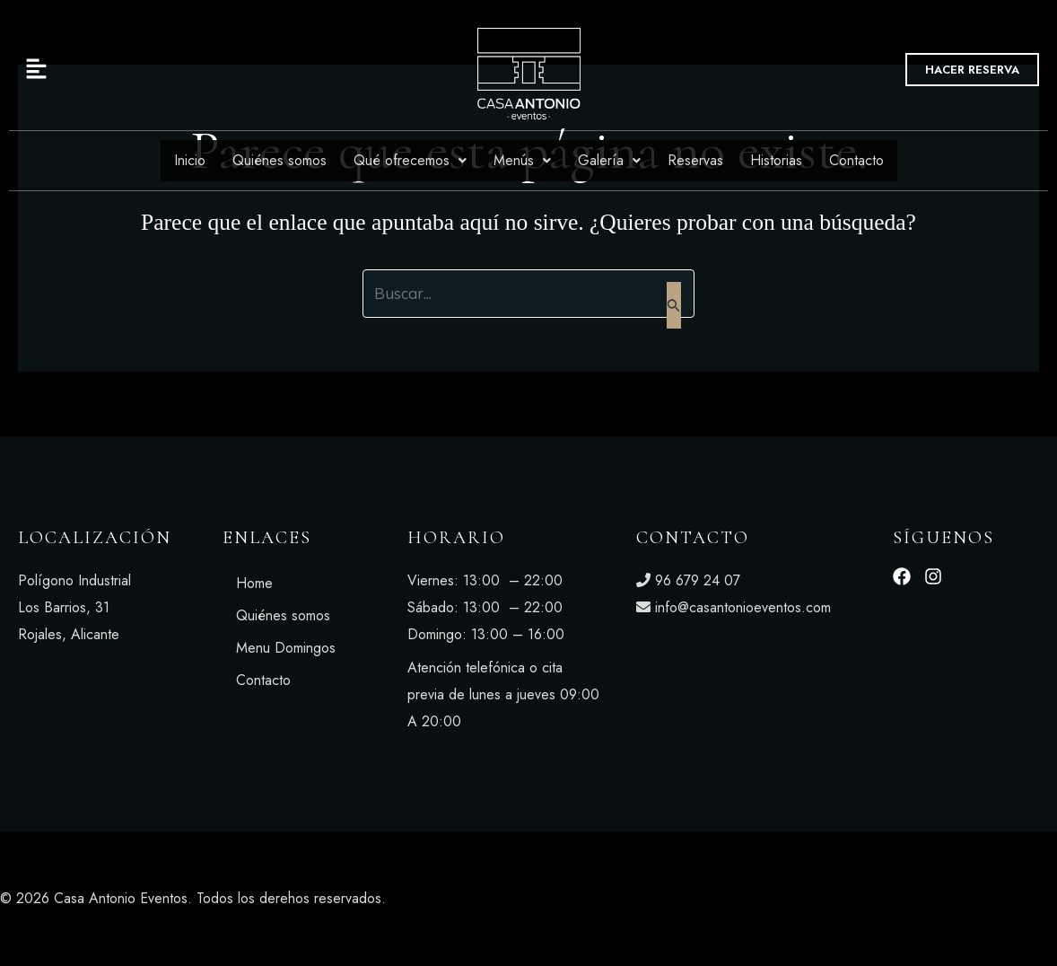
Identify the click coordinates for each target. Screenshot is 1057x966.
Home (254, 583)
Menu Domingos (286, 647)
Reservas (695, 160)
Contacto (856, 160)
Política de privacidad (751, 898)
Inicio (189, 160)
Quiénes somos (279, 160)
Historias (776, 160)
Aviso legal (631, 898)
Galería (609, 160)
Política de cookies (892, 898)
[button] (182, 69)
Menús (522, 160)
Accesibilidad (1008, 898)
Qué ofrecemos (410, 160)
